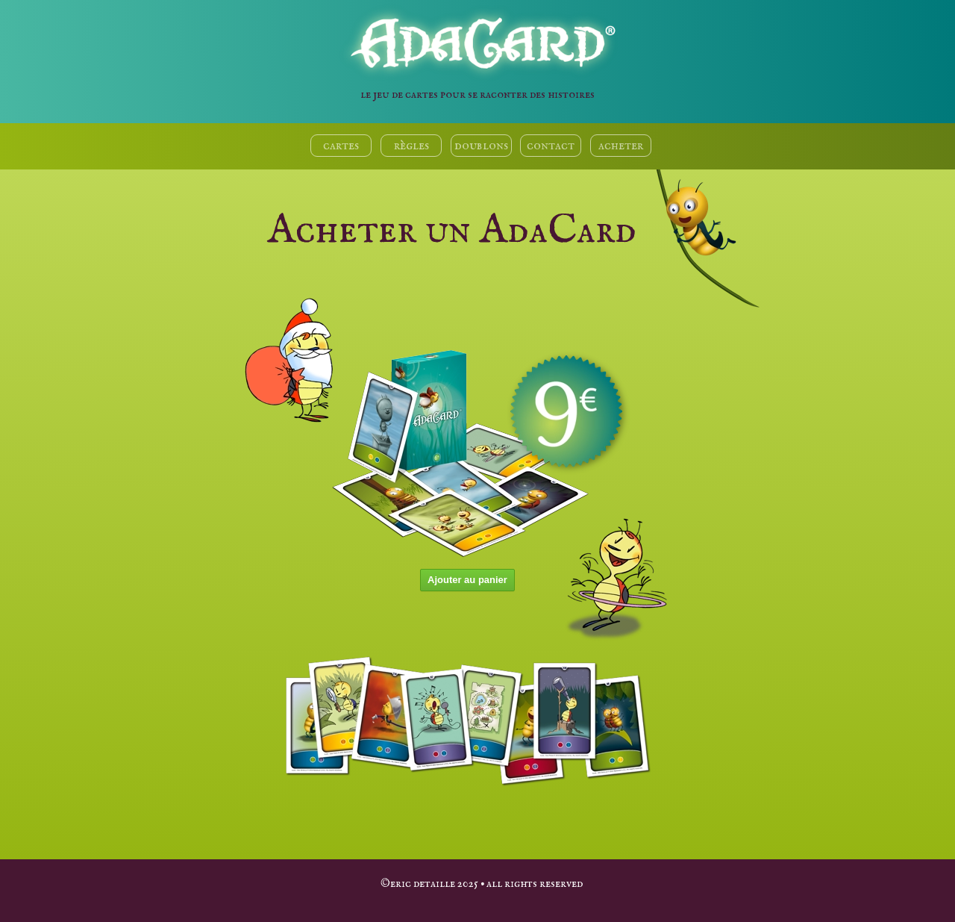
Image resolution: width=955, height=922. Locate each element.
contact (550, 146)
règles (411, 146)
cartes (341, 146)
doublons (481, 146)
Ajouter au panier (467, 579)
